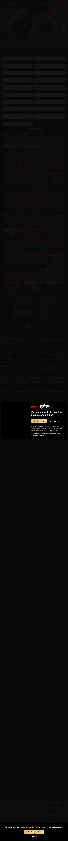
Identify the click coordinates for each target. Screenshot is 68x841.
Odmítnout (34, 836)
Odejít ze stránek (54, 421)
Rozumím (39, 831)
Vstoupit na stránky (39, 421)
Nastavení (29, 831)
